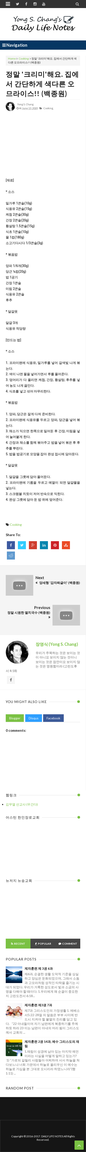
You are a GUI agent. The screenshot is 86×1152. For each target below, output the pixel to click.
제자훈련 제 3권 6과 (39, 968)
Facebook (53, 718)
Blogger (14, 718)
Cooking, (48, 108)
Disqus (34, 718)
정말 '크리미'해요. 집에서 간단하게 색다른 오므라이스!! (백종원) (42, 83)
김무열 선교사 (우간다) (22, 804)
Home (12, 58)
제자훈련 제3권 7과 (38, 1005)
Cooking (24, 58)
